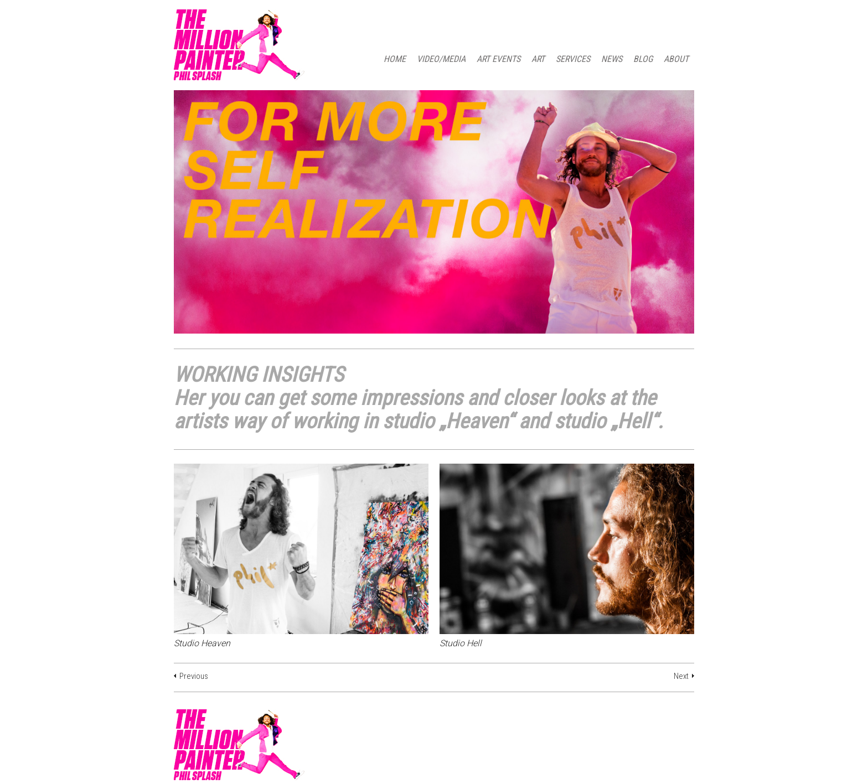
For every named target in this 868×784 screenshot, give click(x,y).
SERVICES (573, 59)
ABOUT (676, 59)
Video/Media (441, 59)
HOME (395, 59)
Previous (193, 676)
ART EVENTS (498, 59)
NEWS (611, 59)
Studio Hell (461, 643)
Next (681, 676)
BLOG (643, 59)
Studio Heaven (202, 643)
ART (538, 59)
